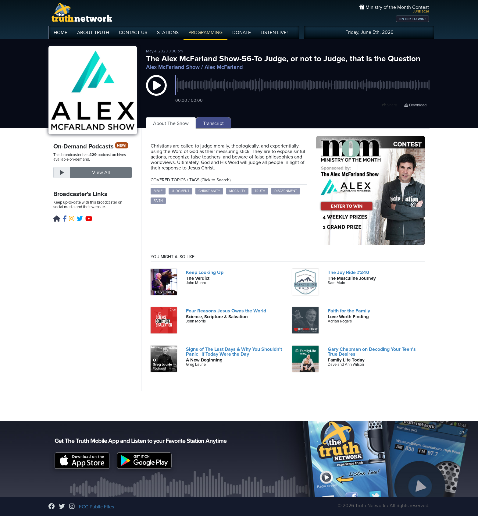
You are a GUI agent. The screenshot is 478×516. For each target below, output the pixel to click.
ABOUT (93, 32)
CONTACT (133, 32)
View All (101, 172)
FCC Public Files (96, 507)
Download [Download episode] (415, 105)
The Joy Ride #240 (348, 272)
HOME (60, 32)
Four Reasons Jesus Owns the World (226, 311)
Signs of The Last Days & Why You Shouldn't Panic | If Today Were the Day (234, 351)
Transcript (213, 123)
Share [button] (389, 105)
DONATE (241, 32)
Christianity (209, 191)
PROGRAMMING (205, 32)
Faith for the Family (349, 311)
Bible (158, 191)
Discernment (285, 191)
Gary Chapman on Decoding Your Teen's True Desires (372, 351)
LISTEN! (274, 32)
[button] (156, 91)
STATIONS (168, 32)
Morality (237, 191)
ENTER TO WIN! (412, 19)
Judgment (180, 191)
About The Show (171, 123)
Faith (158, 201)
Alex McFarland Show (173, 67)
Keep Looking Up (204, 272)
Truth (260, 191)
